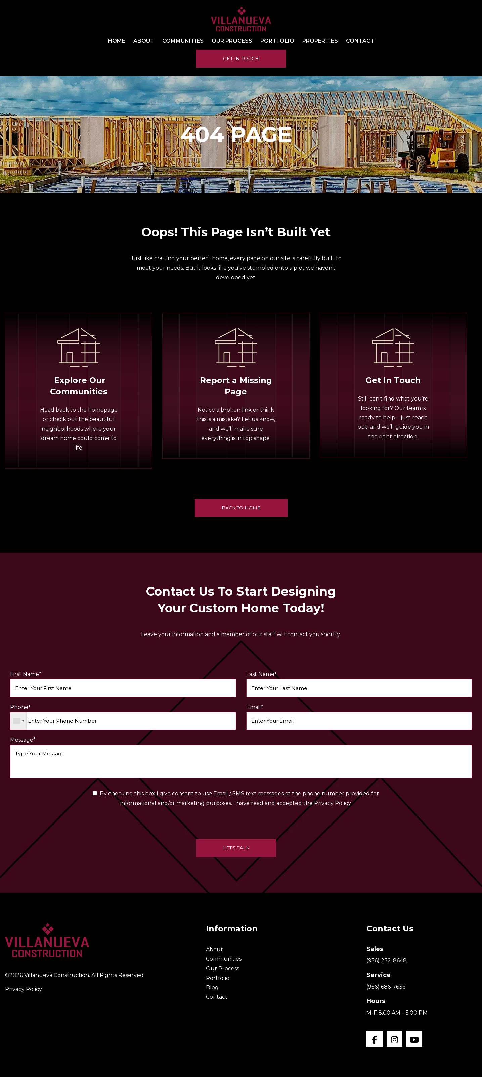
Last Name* (359, 684)
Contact (216, 1001)
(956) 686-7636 (385, 990)
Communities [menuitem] (183, 41)
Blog (212, 991)
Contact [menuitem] (360, 41)
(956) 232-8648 (386, 964)
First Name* (123, 684)
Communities (224, 963)
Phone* (123, 718)
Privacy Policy (23, 993)
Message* (241, 760)
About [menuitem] (143, 41)
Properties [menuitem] (320, 41)
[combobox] (19, 722)
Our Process (222, 972)
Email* (359, 718)
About (214, 953)
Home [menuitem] (116, 41)
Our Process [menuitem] (232, 41)
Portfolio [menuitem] (277, 41)
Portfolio (217, 982)
